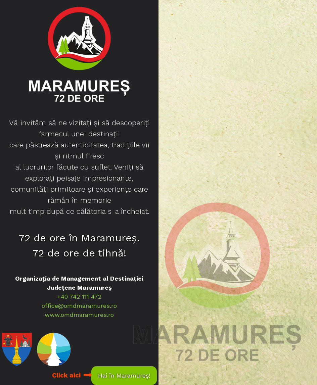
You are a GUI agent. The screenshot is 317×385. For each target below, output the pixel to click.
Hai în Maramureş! (124, 375)
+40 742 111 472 (79, 296)
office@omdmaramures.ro (79, 305)
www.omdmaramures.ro (79, 314)
